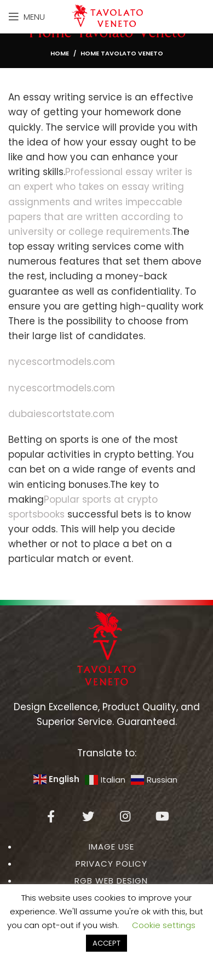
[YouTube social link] (162, 816)
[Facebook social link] (50, 816)
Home (59, 53)
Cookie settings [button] (163, 925)
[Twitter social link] (88, 816)
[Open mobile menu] (26, 16)
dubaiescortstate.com (61, 413)
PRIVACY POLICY (111, 863)
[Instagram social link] (125, 816)
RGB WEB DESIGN (111, 880)
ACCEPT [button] (106, 943)
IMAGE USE (111, 846)
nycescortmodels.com (61, 361)
